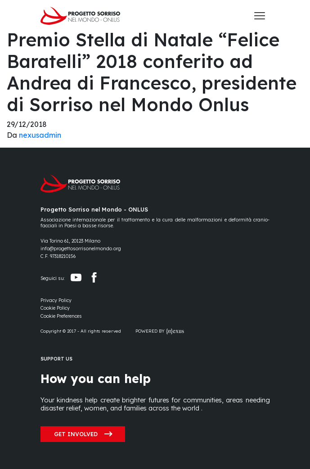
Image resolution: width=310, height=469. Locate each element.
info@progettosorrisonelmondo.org (80, 249)
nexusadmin (40, 135)
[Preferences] (61, 316)
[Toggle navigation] (259, 15)
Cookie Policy (55, 308)
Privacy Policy (56, 300)
